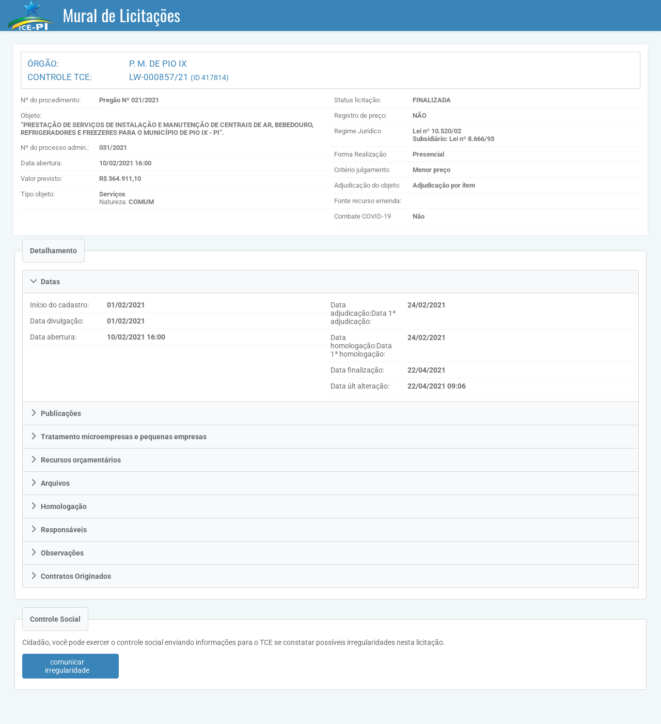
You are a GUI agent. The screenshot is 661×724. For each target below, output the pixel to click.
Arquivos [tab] (50, 483)
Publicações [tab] (55, 413)
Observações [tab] (57, 553)
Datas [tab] (45, 282)
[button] (70, 666)
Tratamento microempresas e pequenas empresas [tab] (118, 437)
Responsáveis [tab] (58, 530)
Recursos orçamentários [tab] (75, 460)
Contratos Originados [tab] (70, 576)
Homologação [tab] (58, 506)
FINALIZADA (432, 100)
